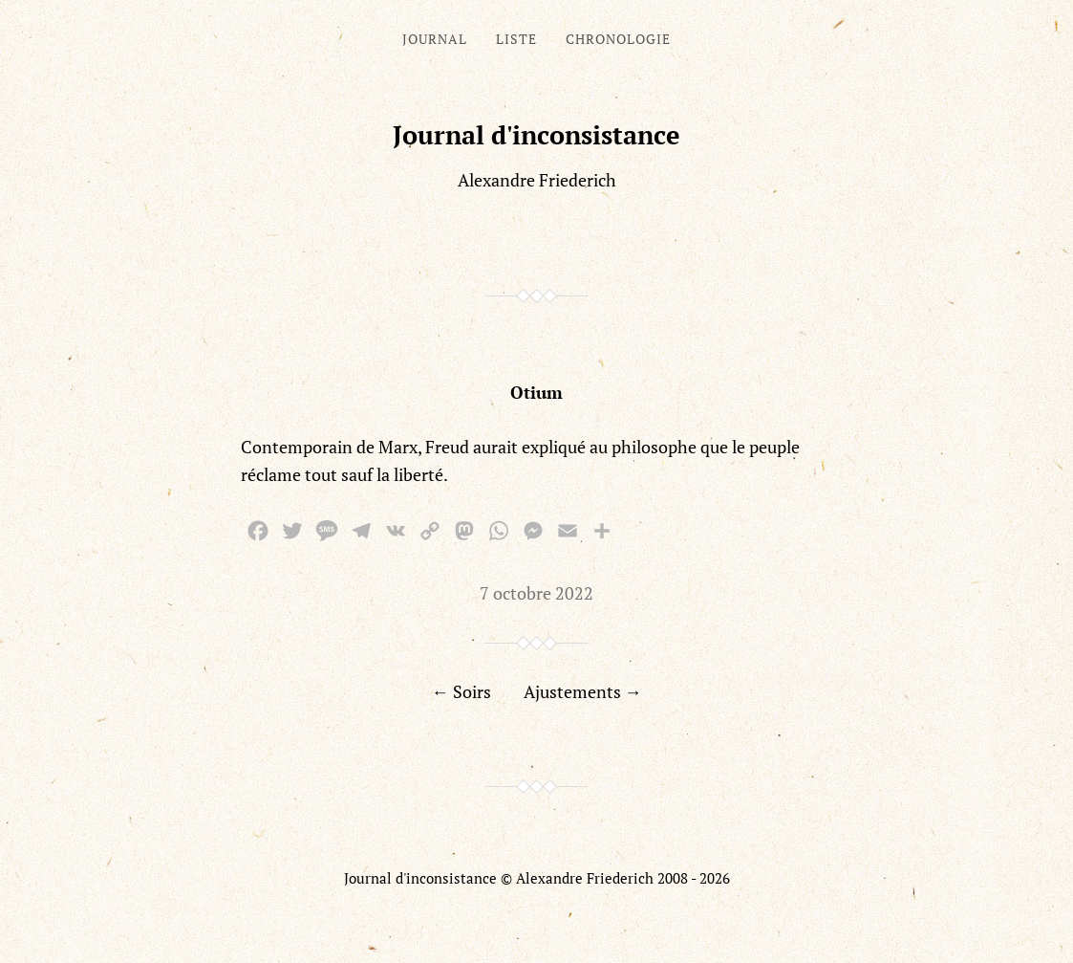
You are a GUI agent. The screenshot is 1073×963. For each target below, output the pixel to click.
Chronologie (618, 39)
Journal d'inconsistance (536, 135)
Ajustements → (583, 691)
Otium (536, 392)
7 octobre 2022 (536, 592)
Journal (434, 39)
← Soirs (461, 691)
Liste (516, 39)
